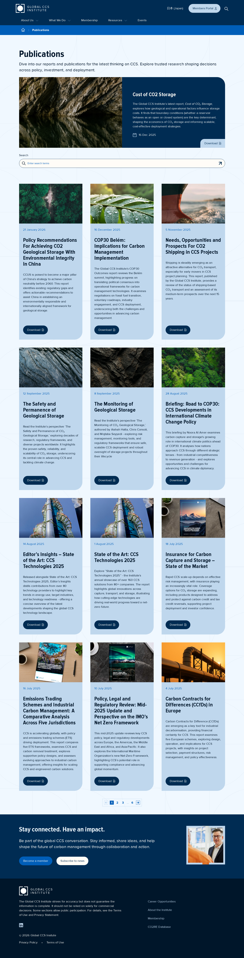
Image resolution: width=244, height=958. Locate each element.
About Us (29, 20)
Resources (117, 20)
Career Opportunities (162, 901)
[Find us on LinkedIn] (21, 925)
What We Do (60, 20)
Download (213, 143)
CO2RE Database (159, 927)
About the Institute (160, 910)
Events (142, 20)
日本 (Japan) (175, 8)
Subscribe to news (72, 861)
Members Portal (205, 8)
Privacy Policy (28, 942)
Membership (89, 20)
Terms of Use (55, 942)
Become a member (35, 861)
